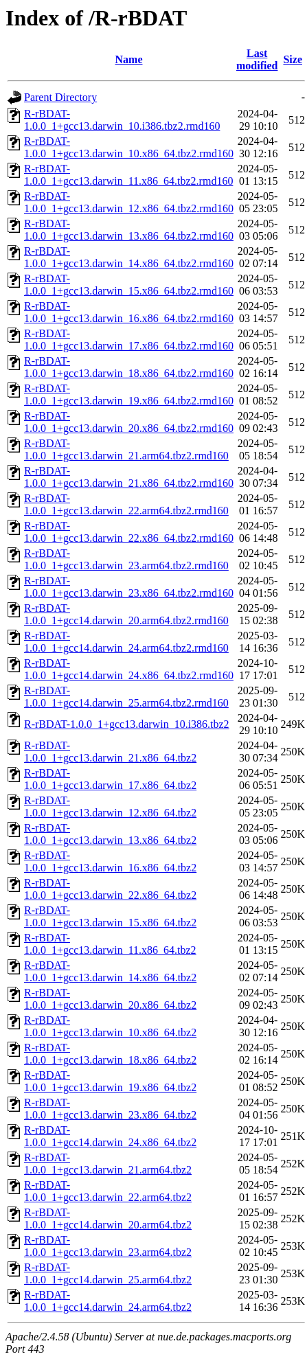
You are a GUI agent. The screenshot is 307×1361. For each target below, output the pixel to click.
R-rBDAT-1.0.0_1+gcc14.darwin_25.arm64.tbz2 (108, 1273)
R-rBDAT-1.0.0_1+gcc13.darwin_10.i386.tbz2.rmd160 (122, 120)
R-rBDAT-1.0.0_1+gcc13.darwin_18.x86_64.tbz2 (110, 1054)
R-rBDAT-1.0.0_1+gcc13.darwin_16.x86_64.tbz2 (110, 861)
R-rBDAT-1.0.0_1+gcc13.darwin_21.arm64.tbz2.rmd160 (126, 449)
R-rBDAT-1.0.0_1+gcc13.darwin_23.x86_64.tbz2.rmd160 (129, 587)
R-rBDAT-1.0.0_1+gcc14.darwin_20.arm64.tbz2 (108, 1218)
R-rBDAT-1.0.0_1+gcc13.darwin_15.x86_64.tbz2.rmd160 (129, 285)
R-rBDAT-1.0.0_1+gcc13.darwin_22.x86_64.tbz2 (110, 889)
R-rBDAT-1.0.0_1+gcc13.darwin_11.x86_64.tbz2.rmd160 (128, 175)
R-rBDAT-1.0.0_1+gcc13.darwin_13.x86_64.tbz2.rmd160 (129, 230)
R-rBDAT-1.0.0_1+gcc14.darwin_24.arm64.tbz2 (108, 1301)
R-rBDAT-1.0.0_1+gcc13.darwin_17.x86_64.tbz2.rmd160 (129, 340)
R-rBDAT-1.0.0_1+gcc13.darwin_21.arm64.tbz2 (108, 1164)
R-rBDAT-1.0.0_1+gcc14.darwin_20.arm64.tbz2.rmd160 (126, 614)
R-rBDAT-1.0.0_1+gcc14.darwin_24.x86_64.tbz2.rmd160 (129, 669)
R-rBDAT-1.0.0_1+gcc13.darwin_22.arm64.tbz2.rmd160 (126, 504)
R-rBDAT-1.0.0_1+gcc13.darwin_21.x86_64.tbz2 (110, 752)
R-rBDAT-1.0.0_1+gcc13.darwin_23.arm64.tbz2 (108, 1246)
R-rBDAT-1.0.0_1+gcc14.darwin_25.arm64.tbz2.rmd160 (126, 697)
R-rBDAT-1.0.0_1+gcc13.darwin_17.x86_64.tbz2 (110, 779)
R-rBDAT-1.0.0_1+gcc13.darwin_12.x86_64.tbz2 (110, 806)
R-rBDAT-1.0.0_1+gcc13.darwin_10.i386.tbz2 (126, 724)
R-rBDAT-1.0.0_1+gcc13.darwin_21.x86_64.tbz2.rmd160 (129, 477)
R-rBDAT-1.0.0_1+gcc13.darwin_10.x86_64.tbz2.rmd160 (129, 147)
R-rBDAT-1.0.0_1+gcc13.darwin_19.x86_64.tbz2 (110, 1081)
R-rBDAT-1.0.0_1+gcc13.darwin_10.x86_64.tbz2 (110, 1026)
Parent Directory (60, 97)
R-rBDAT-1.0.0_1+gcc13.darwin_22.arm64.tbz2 (108, 1191)
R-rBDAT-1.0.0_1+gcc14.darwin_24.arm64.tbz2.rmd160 (126, 642)
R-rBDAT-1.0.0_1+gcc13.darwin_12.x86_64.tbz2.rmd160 (129, 202)
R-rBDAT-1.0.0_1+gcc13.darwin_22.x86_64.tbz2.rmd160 (129, 532)
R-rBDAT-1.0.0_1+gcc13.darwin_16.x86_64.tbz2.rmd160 (129, 312)
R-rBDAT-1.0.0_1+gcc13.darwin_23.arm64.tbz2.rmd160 (126, 559)
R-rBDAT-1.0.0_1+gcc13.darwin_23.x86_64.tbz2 (110, 1109)
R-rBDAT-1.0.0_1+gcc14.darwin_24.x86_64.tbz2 (110, 1136)
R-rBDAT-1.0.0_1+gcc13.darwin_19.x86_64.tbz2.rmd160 (129, 394)
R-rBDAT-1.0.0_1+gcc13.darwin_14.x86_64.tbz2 (110, 971)
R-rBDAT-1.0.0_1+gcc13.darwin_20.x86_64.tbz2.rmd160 (129, 422)
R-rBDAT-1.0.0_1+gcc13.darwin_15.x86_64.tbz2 (110, 916)
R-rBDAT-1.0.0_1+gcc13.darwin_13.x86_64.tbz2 (110, 834)
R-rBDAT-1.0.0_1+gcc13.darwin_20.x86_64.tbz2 (110, 999)
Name (129, 59)
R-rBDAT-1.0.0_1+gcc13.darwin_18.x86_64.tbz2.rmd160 (129, 367)
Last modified (256, 59)
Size (292, 59)
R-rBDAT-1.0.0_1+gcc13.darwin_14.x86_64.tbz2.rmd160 (129, 257)
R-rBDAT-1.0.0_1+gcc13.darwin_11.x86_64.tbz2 (110, 944)
